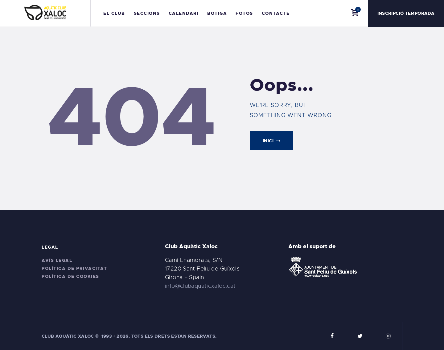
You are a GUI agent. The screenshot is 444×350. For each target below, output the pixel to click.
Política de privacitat (74, 268)
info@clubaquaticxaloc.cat (200, 286)
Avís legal (57, 260)
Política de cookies (70, 276)
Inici (268, 141)
